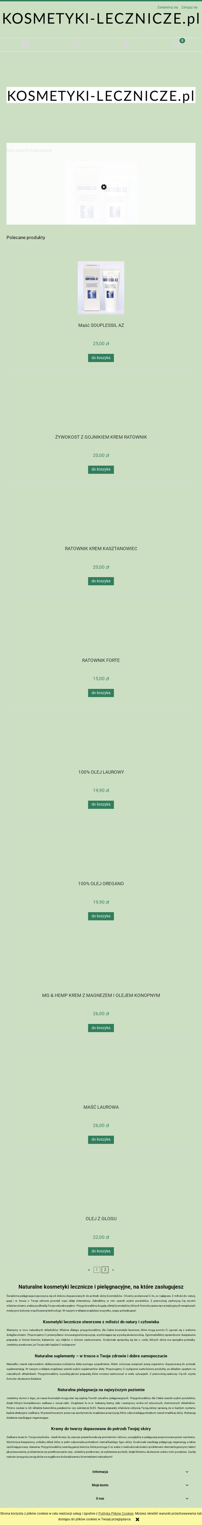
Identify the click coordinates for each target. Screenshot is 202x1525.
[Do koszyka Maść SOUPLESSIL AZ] (101, 358)
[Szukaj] (76, 43)
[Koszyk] (177, 43)
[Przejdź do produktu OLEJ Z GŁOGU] (101, 1187)
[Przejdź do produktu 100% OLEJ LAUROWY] (101, 740)
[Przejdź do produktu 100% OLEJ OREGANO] (101, 852)
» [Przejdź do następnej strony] (113, 1270)
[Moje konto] (126, 44)
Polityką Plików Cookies (115, 1513)
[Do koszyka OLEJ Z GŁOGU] (101, 1251)
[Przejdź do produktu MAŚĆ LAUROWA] (101, 1075)
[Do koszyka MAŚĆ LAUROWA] (101, 1140)
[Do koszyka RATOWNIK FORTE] (101, 693)
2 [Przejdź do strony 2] (105, 1270)
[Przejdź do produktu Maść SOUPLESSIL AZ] (101, 212)
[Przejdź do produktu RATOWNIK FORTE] (101, 628)
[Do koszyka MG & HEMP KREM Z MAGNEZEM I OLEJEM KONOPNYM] (101, 1028)
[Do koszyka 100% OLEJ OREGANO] (101, 916)
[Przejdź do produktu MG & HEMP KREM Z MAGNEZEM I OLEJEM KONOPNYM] (101, 964)
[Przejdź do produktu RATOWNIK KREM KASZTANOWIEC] (101, 517)
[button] (25, 44)
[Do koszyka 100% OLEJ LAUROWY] (101, 805)
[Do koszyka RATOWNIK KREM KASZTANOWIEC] (101, 581)
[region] (101, 95)
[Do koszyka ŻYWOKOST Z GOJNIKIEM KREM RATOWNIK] (101, 470)
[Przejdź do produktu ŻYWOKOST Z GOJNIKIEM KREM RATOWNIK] (101, 405)
